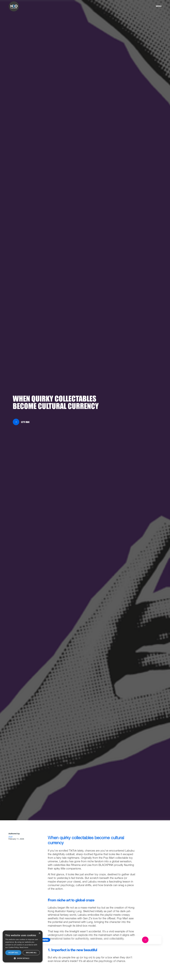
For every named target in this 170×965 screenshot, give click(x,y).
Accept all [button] (13, 952)
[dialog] (22, 946)
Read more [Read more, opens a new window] (24, 947)
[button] (42, 940)
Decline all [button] (31, 952)
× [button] (40, 933)
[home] (13, 6)
